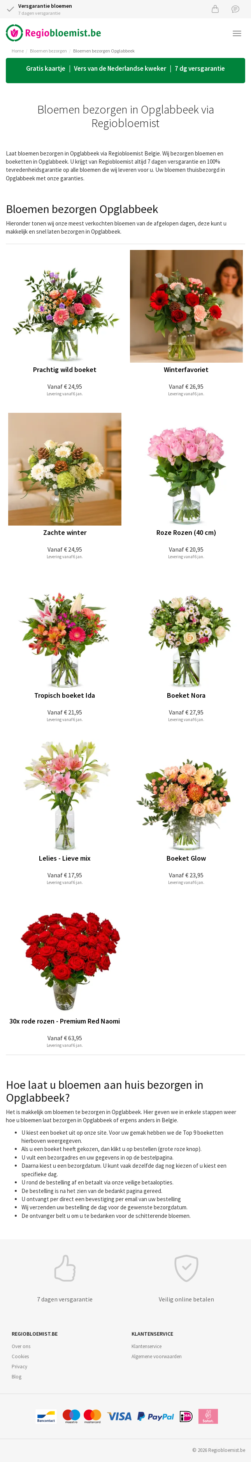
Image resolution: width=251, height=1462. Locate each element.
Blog (16, 1376)
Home (18, 51)
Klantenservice (146, 1346)
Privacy (19, 1366)
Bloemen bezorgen (48, 51)
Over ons (21, 1346)
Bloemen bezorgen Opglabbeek (104, 51)
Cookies (20, 1356)
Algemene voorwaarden (157, 1356)
